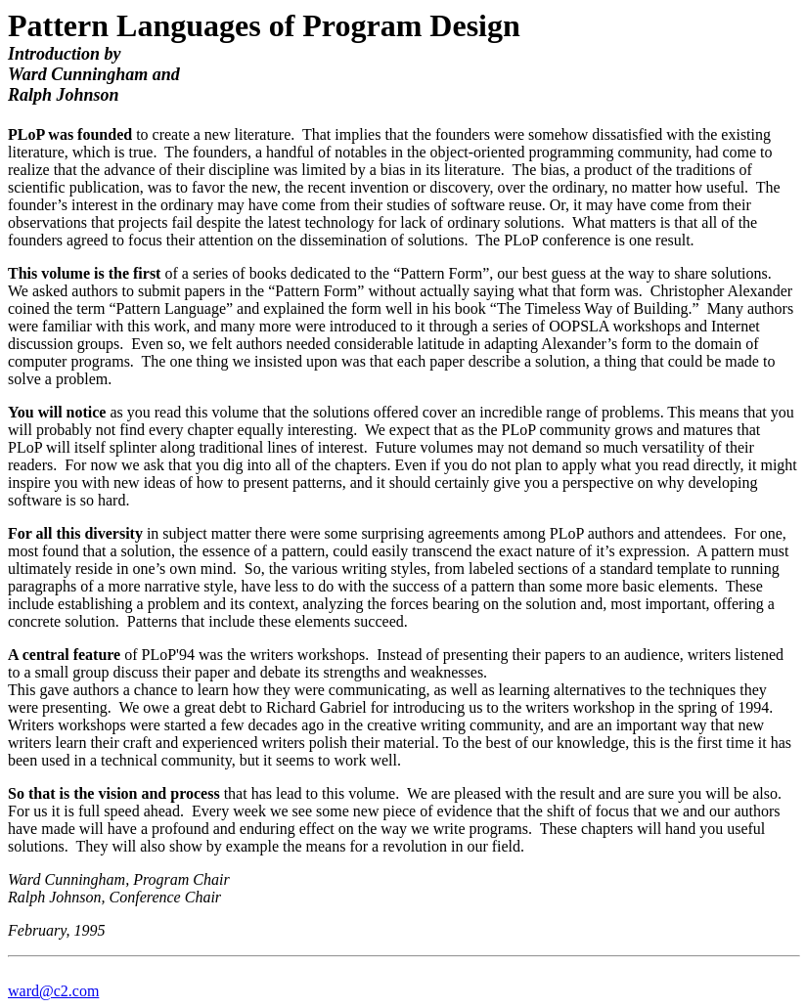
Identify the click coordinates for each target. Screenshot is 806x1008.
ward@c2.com (53, 991)
